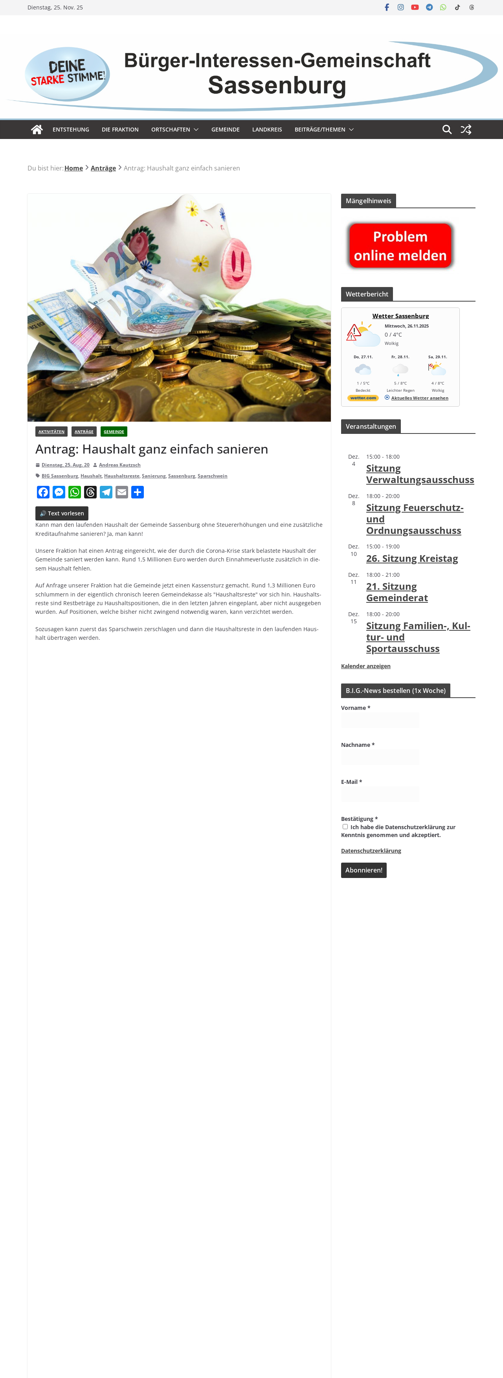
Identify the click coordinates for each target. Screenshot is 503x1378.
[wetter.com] (363, 399)
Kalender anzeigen (366, 666)
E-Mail (351, 781)
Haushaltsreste (122, 475)
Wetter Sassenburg (401, 316)
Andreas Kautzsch (120, 464)
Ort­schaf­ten (170, 129)
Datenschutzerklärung (371, 850)
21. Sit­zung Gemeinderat (397, 592)
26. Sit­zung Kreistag (412, 558)
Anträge (84, 431)
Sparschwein (213, 475)
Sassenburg (181, 475)
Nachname (358, 744)
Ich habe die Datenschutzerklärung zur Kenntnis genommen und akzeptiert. (398, 831)
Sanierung (154, 475)
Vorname (356, 707)
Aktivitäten (51, 431)
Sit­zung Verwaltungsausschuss (420, 473)
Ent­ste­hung (71, 129)
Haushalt (91, 475)
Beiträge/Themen (320, 129)
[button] (194, 129)
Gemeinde (225, 129)
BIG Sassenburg (60, 475)
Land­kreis (267, 129)
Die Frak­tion (120, 129)
